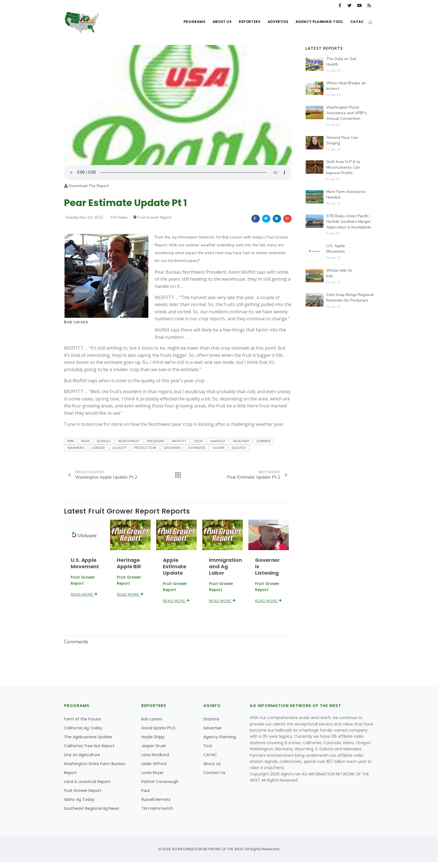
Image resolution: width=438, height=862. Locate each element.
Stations (211, 719)
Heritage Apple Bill (129, 563)
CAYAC (356, 22)
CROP (198, 441)
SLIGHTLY (239, 448)
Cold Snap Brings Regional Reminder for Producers (350, 297)
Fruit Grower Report (152, 217)
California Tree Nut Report (89, 746)
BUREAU (104, 441)
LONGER (98, 448)
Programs (188, 22)
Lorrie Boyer (152, 772)
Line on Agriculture (82, 755)
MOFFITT (179, 441)
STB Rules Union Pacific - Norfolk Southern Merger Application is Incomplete (349, 221)
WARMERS (75, 448)
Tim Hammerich (157, 808)
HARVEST (217, 441)
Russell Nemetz (156, 799)
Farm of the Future (82, 719)
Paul (145, 790)
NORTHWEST (129, 441)
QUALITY (119, 448)
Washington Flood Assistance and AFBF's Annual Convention (346, 113)
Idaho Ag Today (79, 799)
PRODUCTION (145, 448)
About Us (216, 22)
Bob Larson (76, 322)
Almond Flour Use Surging (342, 140)
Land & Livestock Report (87, 781)
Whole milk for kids (339, 273)
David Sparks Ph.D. (158, 728)
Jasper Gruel (153, 746)
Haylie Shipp (153, 737)
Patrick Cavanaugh (159, 781)
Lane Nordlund (155, 755)
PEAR (85, 441)
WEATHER (241, 441)
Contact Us (214, 772)
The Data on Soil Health (341, 61)
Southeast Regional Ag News (91, 808)
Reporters (245, 22)
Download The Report (86, 185)
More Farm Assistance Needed (346, 194)
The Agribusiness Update (88, 737)
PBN (70, 441)
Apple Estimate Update (174, 566)
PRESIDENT (156, 441)
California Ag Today (83, 728)
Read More (84, 594)
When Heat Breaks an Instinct (346, 85)
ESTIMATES (197, 448)
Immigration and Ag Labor (225, 566)
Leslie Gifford (153, 764)
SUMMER (263, 441)
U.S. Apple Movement (85, 563)
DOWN (218, 448)
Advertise (275, 22)
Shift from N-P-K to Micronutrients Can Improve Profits (343, 167)
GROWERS (172, 448)
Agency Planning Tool (317, 22)
